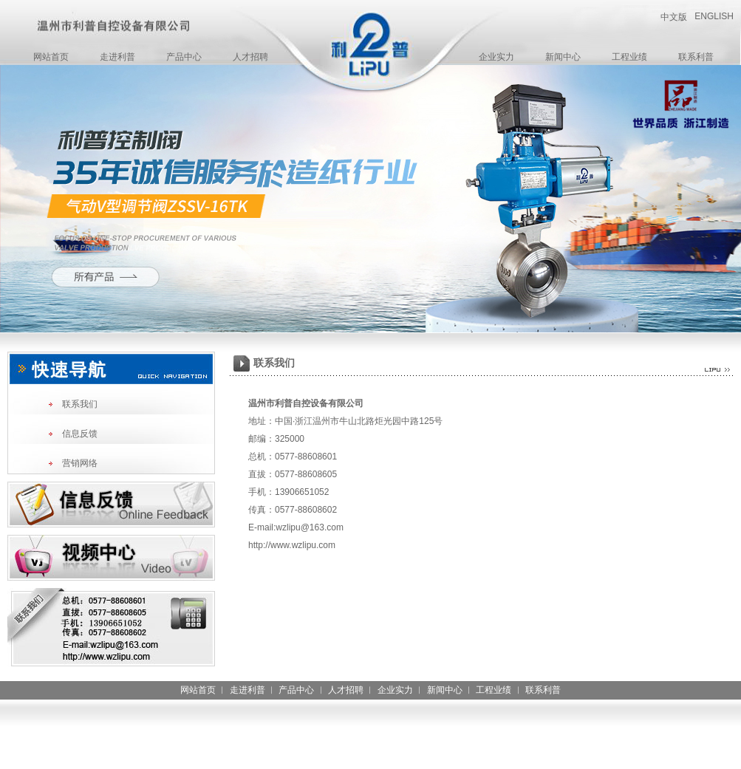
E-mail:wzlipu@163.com (296, 527)
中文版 (673, 17)
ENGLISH (714, 16)
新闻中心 (563, 57)
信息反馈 (80, 433)
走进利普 (117, 57)
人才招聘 (250, 57)
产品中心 (184, 57)
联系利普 (696, 57)
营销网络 (80, 463)
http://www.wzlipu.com (291, 545)
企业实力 (496, 57)
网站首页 (51, 57)
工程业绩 (629, 57)
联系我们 (80, 404)
